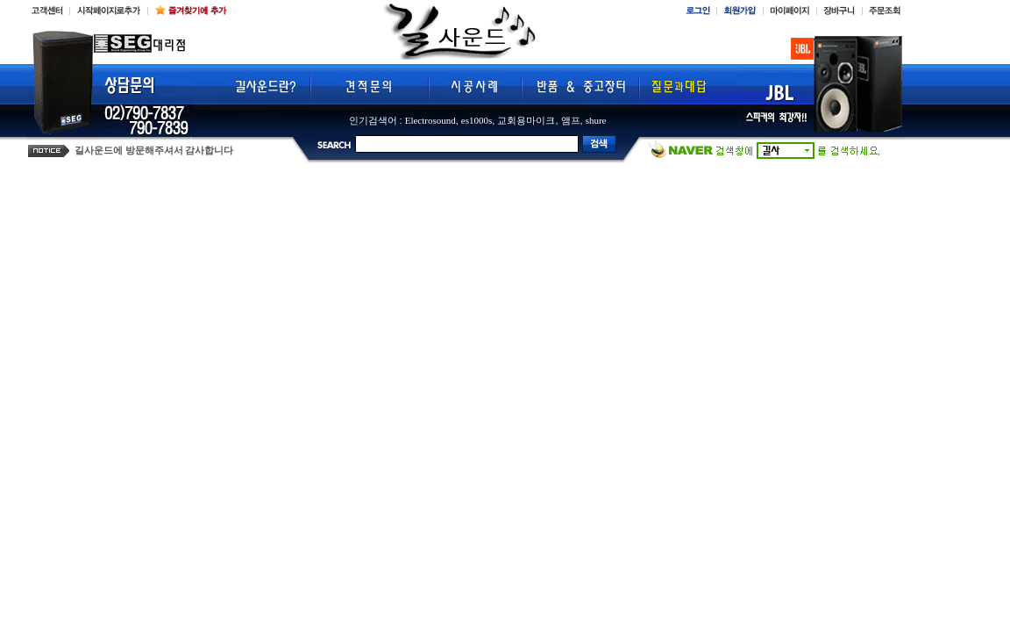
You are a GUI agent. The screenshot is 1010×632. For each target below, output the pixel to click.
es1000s (476, 120)
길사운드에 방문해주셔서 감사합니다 (154, 150)
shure (596, 120)
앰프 (570, 120)
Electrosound (430, 120)
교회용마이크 (526, 120)
